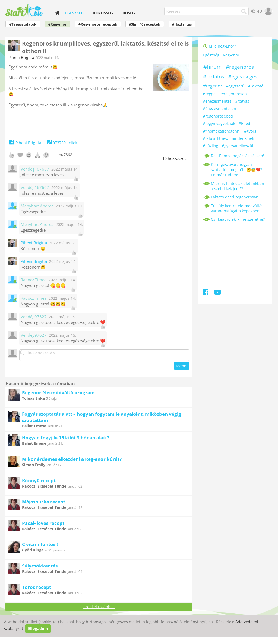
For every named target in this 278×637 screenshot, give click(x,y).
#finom (212, 66)
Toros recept (36, 589)
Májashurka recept (43, 503)
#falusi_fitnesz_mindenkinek (228, 138)
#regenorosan (234, 93)
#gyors (250, 131)
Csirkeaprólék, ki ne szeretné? (238, 219)
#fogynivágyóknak (219, 123)
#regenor (212, 86)
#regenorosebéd (218, 116)
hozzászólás (175, 158)
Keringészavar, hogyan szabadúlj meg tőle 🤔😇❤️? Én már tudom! (236, 169)
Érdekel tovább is (99, 608)
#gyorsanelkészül (237, 145)
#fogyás (242, 101)
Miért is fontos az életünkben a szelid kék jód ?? (237, 186)
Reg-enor (231, 55)
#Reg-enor (57, 24)
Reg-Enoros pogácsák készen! (237, 155)
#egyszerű (235, 86)
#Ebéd (244, 123)
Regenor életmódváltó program (58, 394)
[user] (268, 11)
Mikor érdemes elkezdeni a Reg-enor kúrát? (72, 461)
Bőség (128, 12)
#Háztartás (182, 24)
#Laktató (255, 86)
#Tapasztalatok (22, 24)
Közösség (103, 12)
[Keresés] (243, 11)
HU (256, 11)
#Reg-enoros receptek (97, 24)
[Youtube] (217, 293)
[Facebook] (206, 293)
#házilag (210, 145)
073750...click (61, 142)
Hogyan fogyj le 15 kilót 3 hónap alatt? (65, 439)
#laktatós (213, 76)
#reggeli (210, 93)
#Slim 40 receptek (144, 24)
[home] (57, 12)
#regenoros (240, 66)
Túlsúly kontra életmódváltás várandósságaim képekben (237, 208)
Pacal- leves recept (43, 525)
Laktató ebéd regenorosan (234, 197)
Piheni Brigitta (21, 57)
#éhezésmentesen (219, 108)
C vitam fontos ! (40, 546)
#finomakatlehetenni (222, 131)
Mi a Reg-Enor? (219, 46)
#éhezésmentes (217, 101)
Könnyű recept (39, 482)
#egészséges (242, 76)
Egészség (74, 12)
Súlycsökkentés (40, 567)
